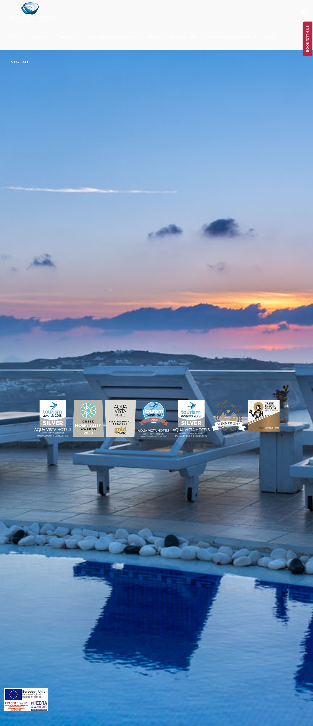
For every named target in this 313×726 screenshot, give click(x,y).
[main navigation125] (26, 700)
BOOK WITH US (308, 39)
